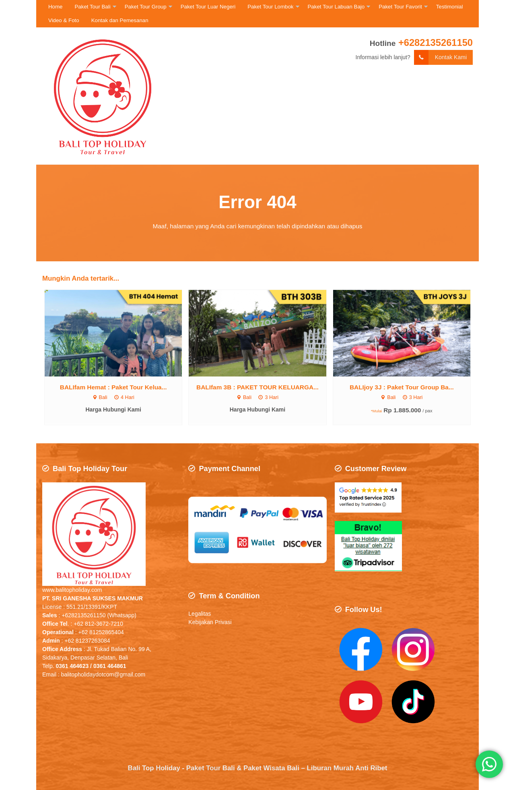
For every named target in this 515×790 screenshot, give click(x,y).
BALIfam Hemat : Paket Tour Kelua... (113, 387)
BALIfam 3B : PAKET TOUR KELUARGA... (257, 387)
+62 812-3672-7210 (98, 623)
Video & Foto (63, 20)
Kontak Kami (440, 57)
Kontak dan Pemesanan (119, 20)
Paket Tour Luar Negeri (208, 7)
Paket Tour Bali (92, 7)
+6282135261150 (435, 42)
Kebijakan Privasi (210, 622)
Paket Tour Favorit (400, 7)
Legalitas (199, 614)
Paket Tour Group (146, 7)
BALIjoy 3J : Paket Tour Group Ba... (402, 387)
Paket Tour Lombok (270, 7)
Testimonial (449, 7)
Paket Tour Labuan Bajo (336, 7)
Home (55, 7)
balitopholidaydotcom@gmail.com (103, 674)
